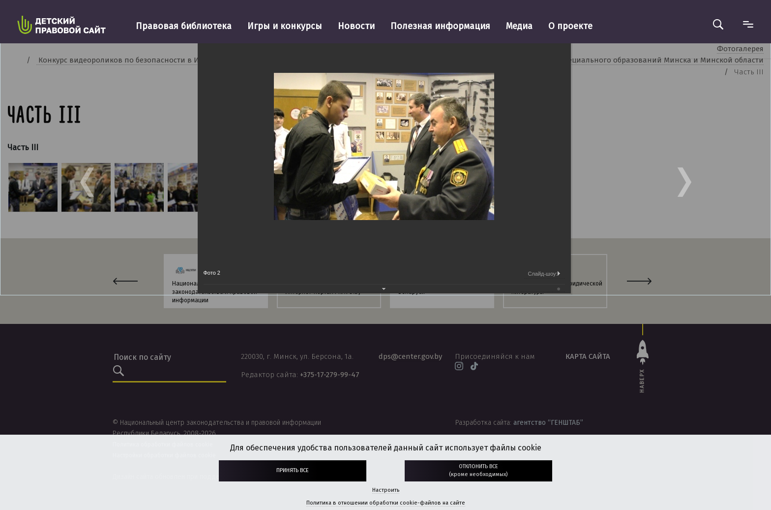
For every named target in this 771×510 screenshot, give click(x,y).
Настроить (385, 490)
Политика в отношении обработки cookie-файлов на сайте (385, 503)
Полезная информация (440, 26)
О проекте (570, 26)
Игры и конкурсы (284, 26)
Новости (356, 26)
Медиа (519, 26)
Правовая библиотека (184, 26)
